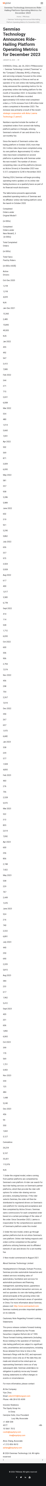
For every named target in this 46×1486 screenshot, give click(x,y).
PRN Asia (26, 17)
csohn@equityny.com (12, 1432)
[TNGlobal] (7, 3)
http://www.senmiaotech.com (26, 1306)
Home (19, 17)
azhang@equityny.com (12, 1448)
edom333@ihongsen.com (19, 1396)
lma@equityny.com (17, 1435)
